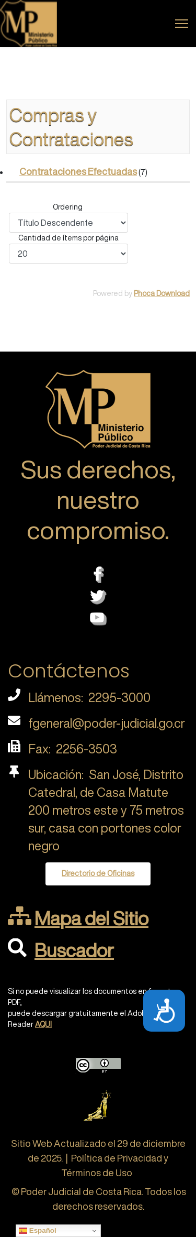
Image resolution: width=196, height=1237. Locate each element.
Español (37, 1231)
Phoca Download (162, 293)
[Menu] (181, 23)
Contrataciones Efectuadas (78, 171)
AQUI (43, 1024)
